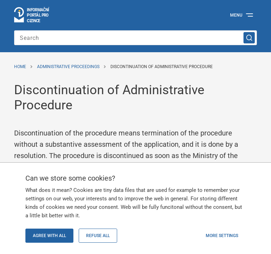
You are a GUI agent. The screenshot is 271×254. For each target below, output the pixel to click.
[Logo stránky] (32, 15)
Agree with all (49, 235)
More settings (222, 235)
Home (20, 66)
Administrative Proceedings (68, 66)
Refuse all (98, 235)
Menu (236, 15)
